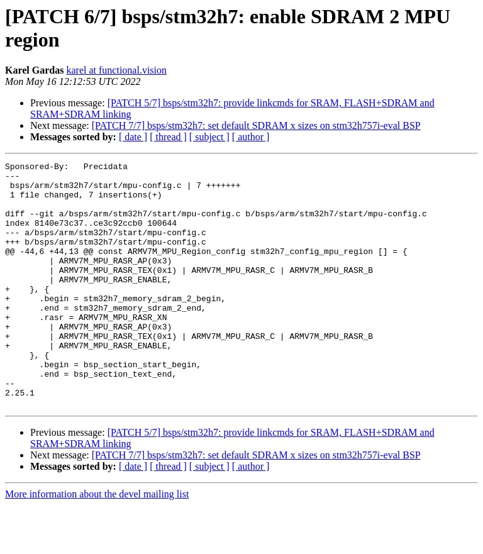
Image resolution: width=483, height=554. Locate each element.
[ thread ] (168, 136)
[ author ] (251, 136)
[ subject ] (209, 136)
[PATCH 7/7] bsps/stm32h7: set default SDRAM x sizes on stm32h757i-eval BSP (256, 125)
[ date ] (133, 136)
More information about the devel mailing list (97, 543)
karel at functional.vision (116, 70)
